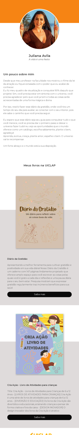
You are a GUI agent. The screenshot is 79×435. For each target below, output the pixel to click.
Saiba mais (39, 294)
